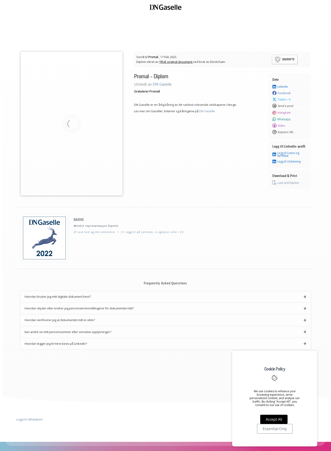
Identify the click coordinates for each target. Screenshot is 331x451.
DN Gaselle (162, 84)
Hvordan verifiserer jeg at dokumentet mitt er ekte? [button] (60, 320)
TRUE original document (176, 62)
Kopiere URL (283, 132)
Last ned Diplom (285, 183)
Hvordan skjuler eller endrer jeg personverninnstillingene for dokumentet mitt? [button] (79, 308)
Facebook (281, 93)
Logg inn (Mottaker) (29, 419)
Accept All (274, 419)
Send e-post (282, 106)
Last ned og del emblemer (95, 232)
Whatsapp (281, 119)
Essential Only (275, 428)
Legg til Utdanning (286, 162)
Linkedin (280, 87)
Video (278, 126)
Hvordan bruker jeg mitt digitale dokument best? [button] (58, 296)
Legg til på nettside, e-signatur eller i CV (152, 232)
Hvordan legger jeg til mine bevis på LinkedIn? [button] (56, 344)
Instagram (281, 112)
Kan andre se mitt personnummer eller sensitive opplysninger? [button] (68, 332)
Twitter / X (281, 100)
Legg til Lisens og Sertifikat (285, 154)
